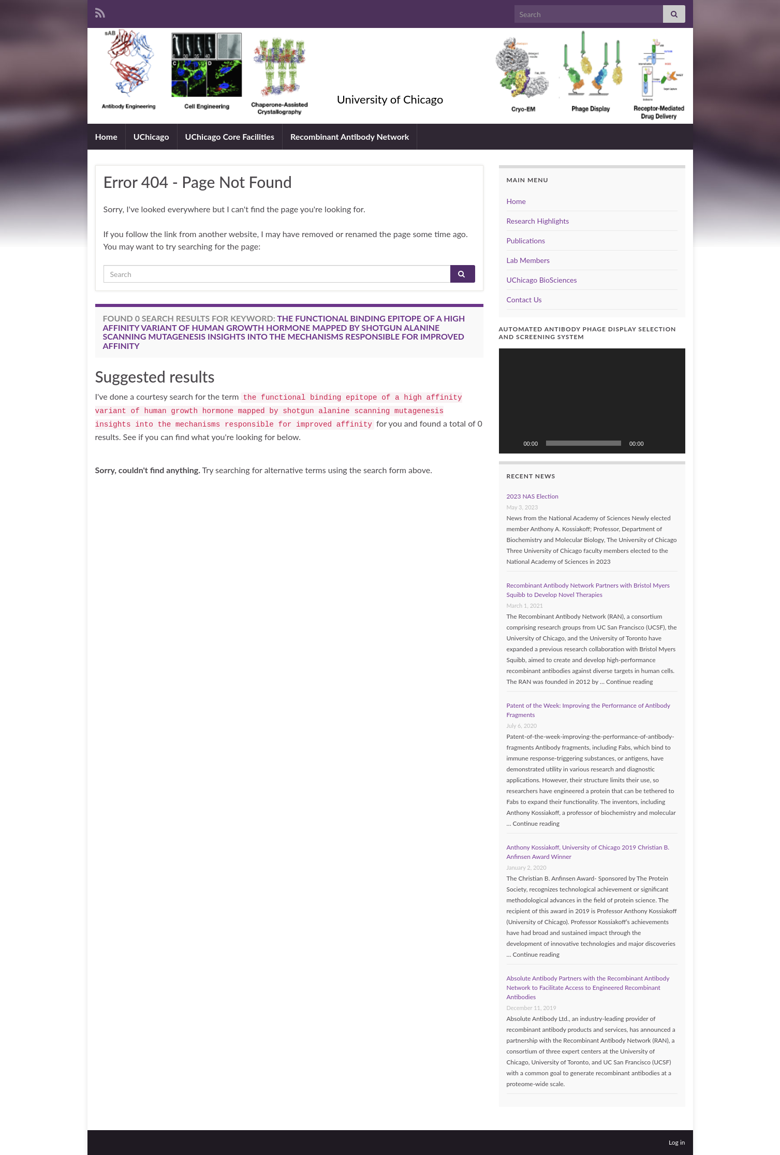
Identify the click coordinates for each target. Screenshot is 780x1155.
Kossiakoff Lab (390, 82)
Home (106, 136)
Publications (526, 240)
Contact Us (524, 299)
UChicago (151, 136)
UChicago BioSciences (542, 279)
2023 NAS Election (532, 496)
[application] (592, 401)
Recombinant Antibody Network (349, 136)
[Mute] (655, 443)
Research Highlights (538, 220)
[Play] (512, 443)
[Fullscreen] (672, 443)
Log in (677, 1142)
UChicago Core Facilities (229, 136)
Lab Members (528, 260)
